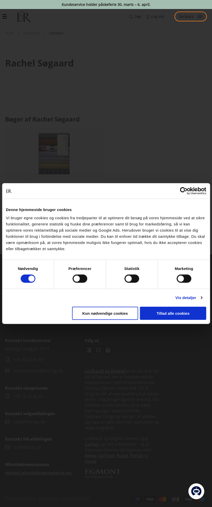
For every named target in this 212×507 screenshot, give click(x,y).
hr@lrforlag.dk (27, 447)
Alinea (91, 455)
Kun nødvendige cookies (105, 313)
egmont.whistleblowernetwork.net (38, 473)
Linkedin (108, 350)
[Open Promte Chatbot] (196, 491)
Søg (138, 16)
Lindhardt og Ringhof (105, 371)
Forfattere (31, 33)
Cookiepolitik (49, 497)
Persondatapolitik (76, 497)
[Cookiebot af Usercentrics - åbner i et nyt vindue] (183, 191)
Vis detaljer (186, 297)
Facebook (89, 350)
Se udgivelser (54, 180)
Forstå (136, 455)
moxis (90, 461)
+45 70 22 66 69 (28, 359)
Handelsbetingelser (20, 497)
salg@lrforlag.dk (29, 422)
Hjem (9, 33)
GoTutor (106, 455)
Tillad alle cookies (172, 313)
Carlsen (92, 444)
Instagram (98, 350)
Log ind (157, 16)
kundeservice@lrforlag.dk (38, 371)
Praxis (122, 455)
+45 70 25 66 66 (28, 396)
